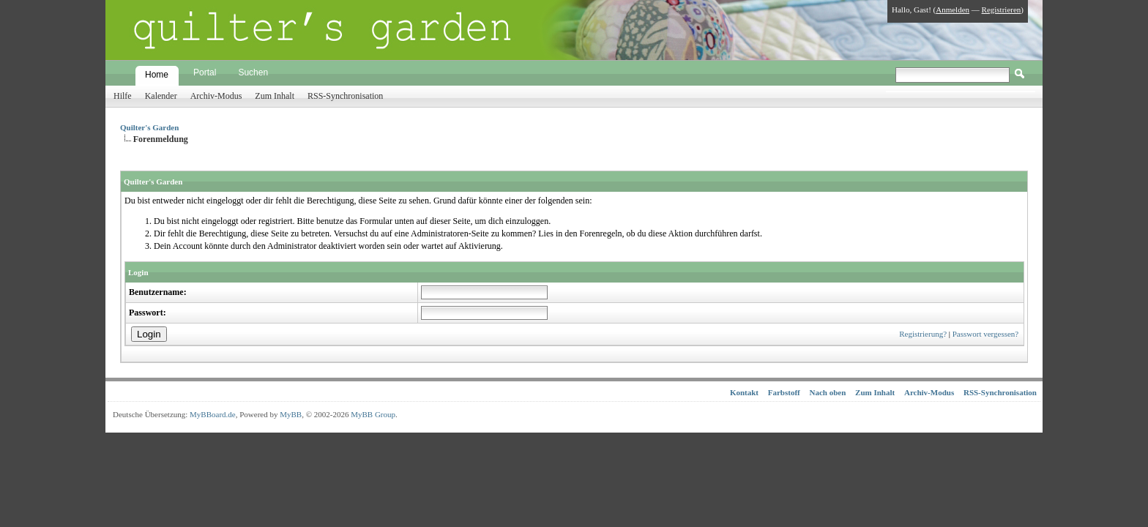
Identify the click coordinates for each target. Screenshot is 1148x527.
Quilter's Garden (149, 127)
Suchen (253, 72)
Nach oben (828, 392)
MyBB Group (373, 414)
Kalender (161, 96)
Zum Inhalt (274, 96)
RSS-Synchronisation (345, 96)
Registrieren (1001, 9)
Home (156, 75)
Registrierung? (923, 333)
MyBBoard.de (213, 414)
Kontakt (744, 392)
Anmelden (952, 9)
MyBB (291, 414)
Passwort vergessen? (986, 333)
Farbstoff (784, 392)
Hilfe (122, 96)
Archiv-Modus (216, 96)
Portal (204, 72)
